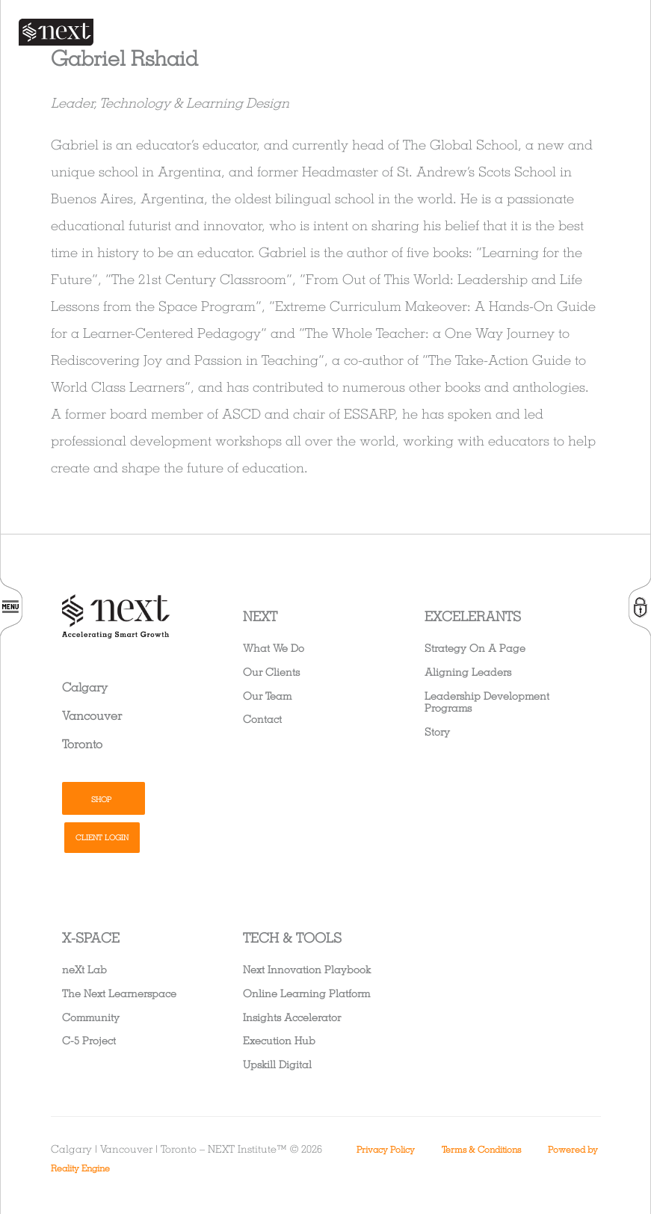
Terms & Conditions (481, 1149)
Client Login (102, 837)
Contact (262, 718)
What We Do (273, 647)
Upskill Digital (277, 1064)
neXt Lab (84, 969)
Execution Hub (279, 1040)
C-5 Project (89, 1040)
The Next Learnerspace (119, 993)
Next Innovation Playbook (307, 969)
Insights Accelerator (292, 1017)
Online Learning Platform (306, 993)
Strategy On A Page (475, 647)
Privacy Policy (386, 1149)
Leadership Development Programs (487, 702)
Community (91, 1017)
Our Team (267, 695)
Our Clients (271, 671)
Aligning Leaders (468, 671)
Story (437, 731)
